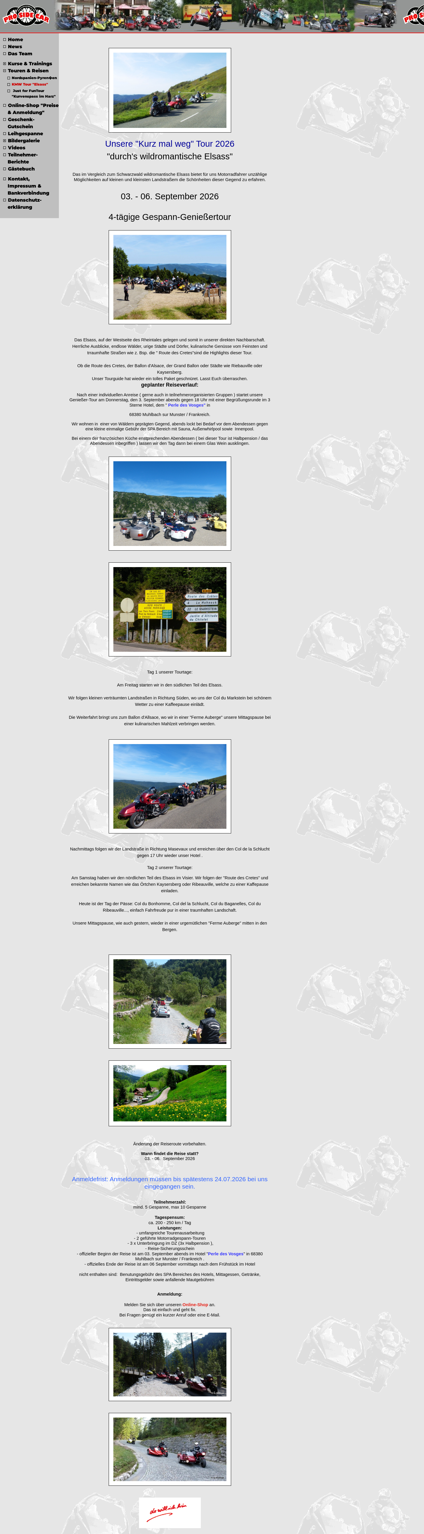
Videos (14, 148)
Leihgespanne (23, 133)
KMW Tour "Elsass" (27, 84)
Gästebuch (19, 169)
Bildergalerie (21, 140)
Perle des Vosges (226, 1253)
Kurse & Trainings (27, 63)
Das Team (17, 53)
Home (13, 39)
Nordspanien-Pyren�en (32, 78)
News (12, 46)
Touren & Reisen (26, 70)
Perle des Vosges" (187, 405)
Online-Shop (195, 1304)
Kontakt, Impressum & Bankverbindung (26, 186)
